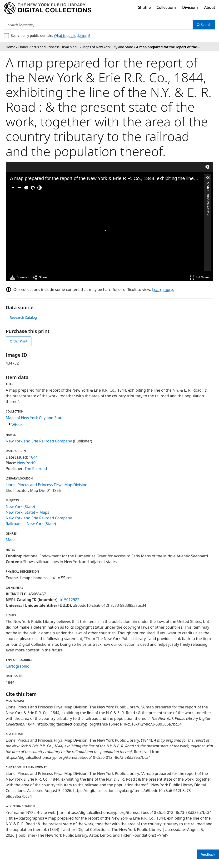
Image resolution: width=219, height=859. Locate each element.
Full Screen (200, 277)
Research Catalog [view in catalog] (23, 317)
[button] (207, 177)
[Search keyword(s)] (98, 24)
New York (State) (20, 506)
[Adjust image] (39, 187)
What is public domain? (72, 35)
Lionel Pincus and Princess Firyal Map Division (46, 484)
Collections (167, 7)
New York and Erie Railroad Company (39, 441)
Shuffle (144, 7)
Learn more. (163, 289)
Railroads (14, 523)
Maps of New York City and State (35, 417)
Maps (44, 512)
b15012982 (69, 599)
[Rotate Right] (33, 187)
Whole (17, 424)
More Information (207, 184)
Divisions (190, 7)
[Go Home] (26, 187)
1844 (33, 457)
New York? (26, 462)
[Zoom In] (13, 187)
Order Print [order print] (18, 341)
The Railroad (36, 468)
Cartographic (17, 666)
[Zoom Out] (19, 187)
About (209, 7)
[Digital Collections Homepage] (47, 8)
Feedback (207, 854)
